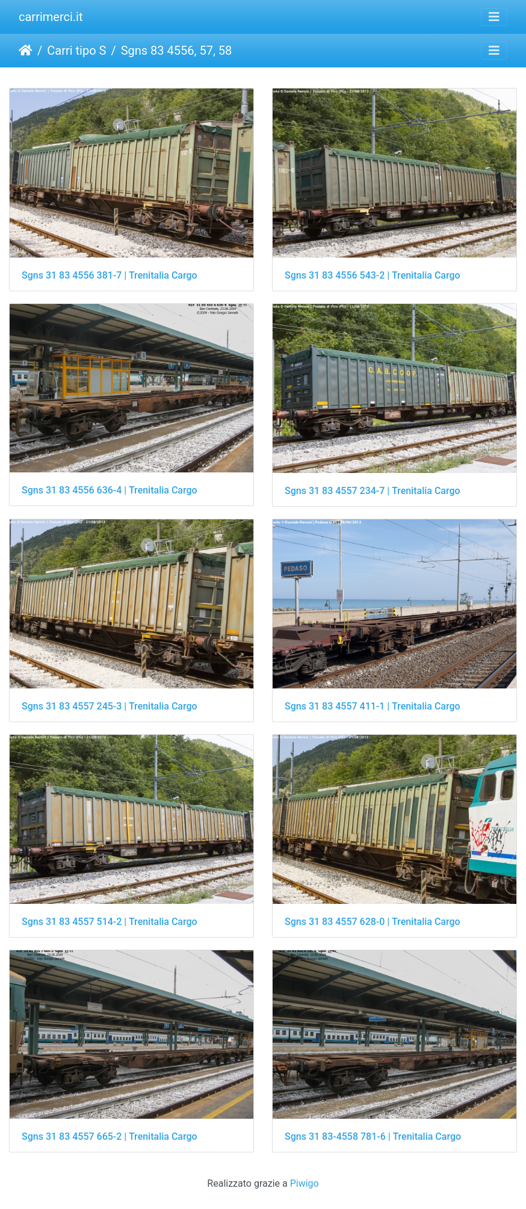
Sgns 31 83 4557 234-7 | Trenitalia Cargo (372, 490)
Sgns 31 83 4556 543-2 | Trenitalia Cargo (372, 275)
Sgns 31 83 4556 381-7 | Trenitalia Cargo (109, 275)
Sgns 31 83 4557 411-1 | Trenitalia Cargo (372, 706)
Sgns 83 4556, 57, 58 (176, 50)
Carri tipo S (76, 50)
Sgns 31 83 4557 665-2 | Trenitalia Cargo (109, 1136)
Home (25, 51)
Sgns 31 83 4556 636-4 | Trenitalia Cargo (109, 490)
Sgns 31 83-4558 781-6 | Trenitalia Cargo (373, 1136)
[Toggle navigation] (494, 17)
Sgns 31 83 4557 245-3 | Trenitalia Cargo (109, 706)
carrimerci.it (51, 17)
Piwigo (304, 1183)
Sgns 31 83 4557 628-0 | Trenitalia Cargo (372, 921)
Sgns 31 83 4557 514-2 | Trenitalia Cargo (109, 921)
